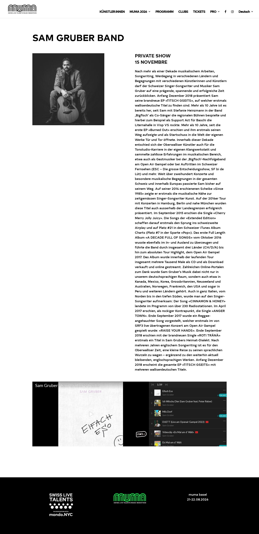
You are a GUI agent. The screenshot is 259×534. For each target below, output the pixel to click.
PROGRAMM (164, 11)
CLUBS (183, 11)
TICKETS (199, 11)
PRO (213, 11)
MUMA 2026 (138, 11)
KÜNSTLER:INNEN (112, 11)
